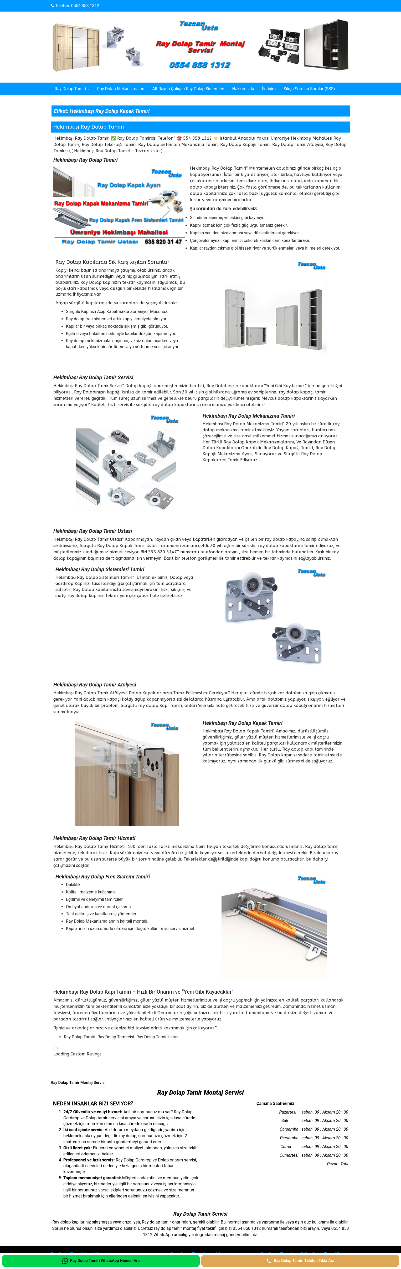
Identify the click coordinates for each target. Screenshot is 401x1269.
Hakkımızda (243, 88)
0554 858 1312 (85, 5)
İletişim (269, 88)
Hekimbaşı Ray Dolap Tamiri (88, 127)
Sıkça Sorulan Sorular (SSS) (309, 88)
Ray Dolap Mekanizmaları (121, 88)
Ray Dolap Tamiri (70, 88)
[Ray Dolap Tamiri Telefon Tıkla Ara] (300, 1261)
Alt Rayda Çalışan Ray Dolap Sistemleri (188, 88)
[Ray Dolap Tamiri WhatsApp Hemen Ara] (101, 1261)
